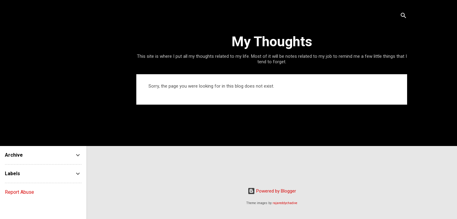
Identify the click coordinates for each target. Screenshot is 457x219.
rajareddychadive (285, 203)
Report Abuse (19, 192)
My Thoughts (272, 41)
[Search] (403, 16)
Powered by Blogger (272, 191)
